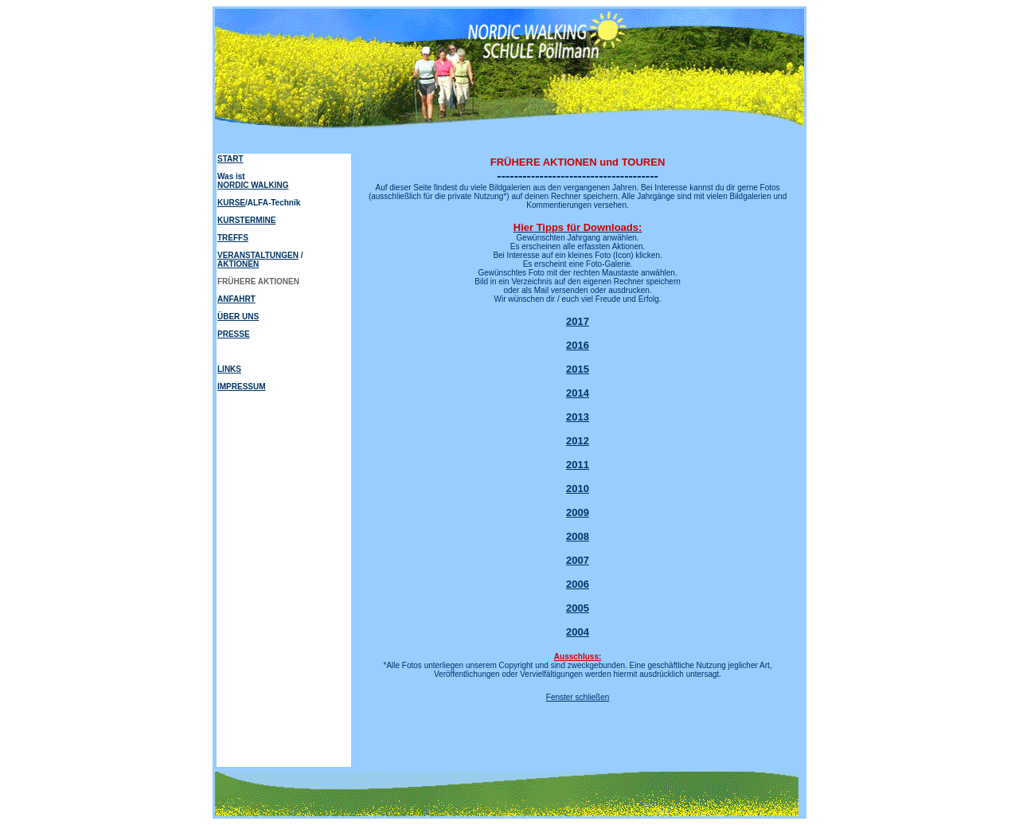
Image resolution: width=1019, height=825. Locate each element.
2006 (577, 584)
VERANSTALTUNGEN (258, 255)
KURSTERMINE (246, 220)
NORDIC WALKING (252, 185)
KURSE (231, 202)
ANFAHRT (236, 299)
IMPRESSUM (241, 386)
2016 (577, 345)
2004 (577, 632)
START (230, 158)
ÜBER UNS (238, 316)
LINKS (229, 369)
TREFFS (232, 237)
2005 (577, 608)
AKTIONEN (238, 264)
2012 (577, 441)
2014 (577, 393)
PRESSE (233, 334)
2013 (577, 417)
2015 (577, 369)
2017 (577, 321)
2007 (577, 560)
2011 (577, 465)
